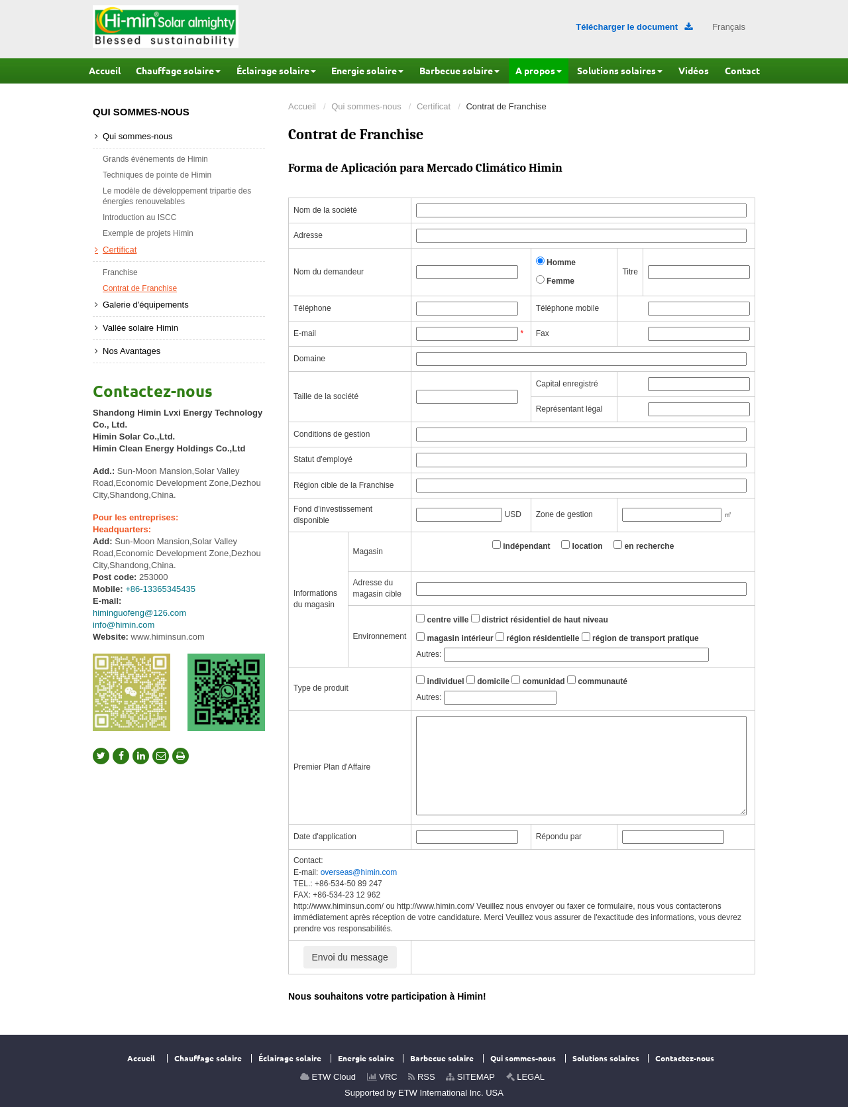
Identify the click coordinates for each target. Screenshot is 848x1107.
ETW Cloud (328, 1077)
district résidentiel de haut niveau (539, 619)
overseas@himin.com (359, 872)
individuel (440, 680)
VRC (382, 1077)
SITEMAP (470, 1077)
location (581, 545)
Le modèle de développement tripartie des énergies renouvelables (177, 196)
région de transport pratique (640, 637)
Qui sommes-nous (366, 106)
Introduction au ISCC (139, 217)
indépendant (521, 545)
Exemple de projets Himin (148, 233)
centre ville (442, 619)
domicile (487, 680)
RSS (421, 1077)
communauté (597, 680)
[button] (178, 71)
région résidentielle (537, 637)
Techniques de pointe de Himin (157, 175)
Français (728, 27)
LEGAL (525, 1077)
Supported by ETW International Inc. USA (424, 1093)
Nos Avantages (131, 351)
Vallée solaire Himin (140, 328)
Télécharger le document (634, 27)
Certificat (433, 106)
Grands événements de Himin (155, 159)
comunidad (537, 680)
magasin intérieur (454, 637)
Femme (555, 280)
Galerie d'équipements (146, 305)
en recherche (643, 545)
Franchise (120, 272)
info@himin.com (123, 625)
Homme (556, 262)
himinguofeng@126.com (139, 613)
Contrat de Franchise (140, 288)
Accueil (302, 106)
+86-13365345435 (160, 589)
